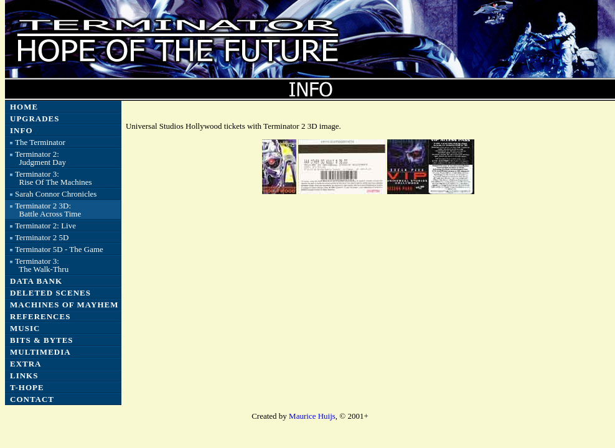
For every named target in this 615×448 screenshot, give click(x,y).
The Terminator (40, 142)
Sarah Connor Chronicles (55, 193)
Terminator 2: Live (45, 225)
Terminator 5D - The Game (59, 249)
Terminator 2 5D (41, 237)
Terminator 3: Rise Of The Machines (53, 178)
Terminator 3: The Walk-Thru (41, 265)
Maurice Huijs (312, 416)
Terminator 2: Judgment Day (40, 158)
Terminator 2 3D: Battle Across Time (48, 209)
